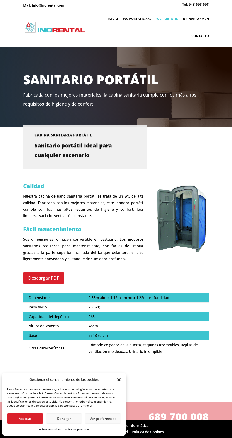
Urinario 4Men (196, 18)
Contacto (200, 36)
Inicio (113, 18)
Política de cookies (49, 429)
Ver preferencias (103, 418)
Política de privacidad (76, 429)
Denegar (64, 418)
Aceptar (25, 418)
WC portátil (167, 18)
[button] (119, 379)
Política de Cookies (148, 431)
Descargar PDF (43, 278)
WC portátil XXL (137, 18)
